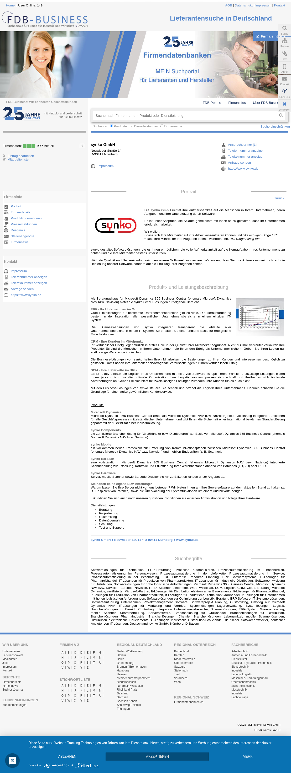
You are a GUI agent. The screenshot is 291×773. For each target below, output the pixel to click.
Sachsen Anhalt (127, 701)
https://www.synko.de (26, 295)
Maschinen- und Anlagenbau (249, 678)
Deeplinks (18, 230)
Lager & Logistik (241, 674)
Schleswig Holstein (129, 705)
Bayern (121, 655)
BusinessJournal (12, 689)
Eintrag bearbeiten (20, 156)
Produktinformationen (26, 218)
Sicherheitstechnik (243, 685)
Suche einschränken (275, 126)
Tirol (177, 674)
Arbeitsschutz (240, 651)
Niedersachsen (126, 682)
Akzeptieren (157, 756)
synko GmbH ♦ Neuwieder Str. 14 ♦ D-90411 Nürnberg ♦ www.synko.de (144, 540)
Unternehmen (11, 651)
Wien (177, 682)
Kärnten (179, 655)
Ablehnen (67, 756)
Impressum (263, 5)
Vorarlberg (180, 678)
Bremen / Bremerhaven (131, 666)
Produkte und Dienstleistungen (136, 126)
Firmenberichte (11, 682)
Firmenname (173, 126)
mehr (248, 756)
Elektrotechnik (240, 666)
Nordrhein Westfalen (130, 685)
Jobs (5, 663)
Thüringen (123, 708)
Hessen (122, 674)
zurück (279, 198)
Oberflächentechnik (243, 682)
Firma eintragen (271, 36)
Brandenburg (125, 663)
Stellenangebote (22, 236)
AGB (228, 5)
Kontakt (279, 5)
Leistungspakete (12, 655)
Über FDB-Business (267, 103)
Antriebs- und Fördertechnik (249, 655)
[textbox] (185, 115)
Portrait (16, 206)
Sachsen (122, 697)
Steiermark (181, 670)
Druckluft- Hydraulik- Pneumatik (251, 663)
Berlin (120, 659)
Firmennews (19, 242)
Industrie (236, 670)
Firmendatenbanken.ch (188, 702)
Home (10, 5)
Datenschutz (244, 5)
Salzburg (179, 666)
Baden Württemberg (129, 651)
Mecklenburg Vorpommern (134, 678)
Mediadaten (9, 659)
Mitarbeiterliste (17, 159)
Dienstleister (239, 659)
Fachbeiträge (239, 697)
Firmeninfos (237, 103)
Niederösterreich (184, 659)
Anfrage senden (22, 289)
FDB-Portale (212, 103)
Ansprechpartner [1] (242, 144)
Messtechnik (239, 689)
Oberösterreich (183, 663)
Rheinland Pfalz (127, 689)
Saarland (122, 693)
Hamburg (123, 670)
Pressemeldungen (24, 224)
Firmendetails (20, 212)
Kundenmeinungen (14, 705)
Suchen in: (101, 126)
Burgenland (181, 651)
